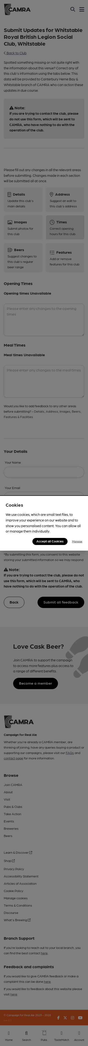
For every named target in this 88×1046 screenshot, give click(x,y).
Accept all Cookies (50, 541)
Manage (77, 541)
